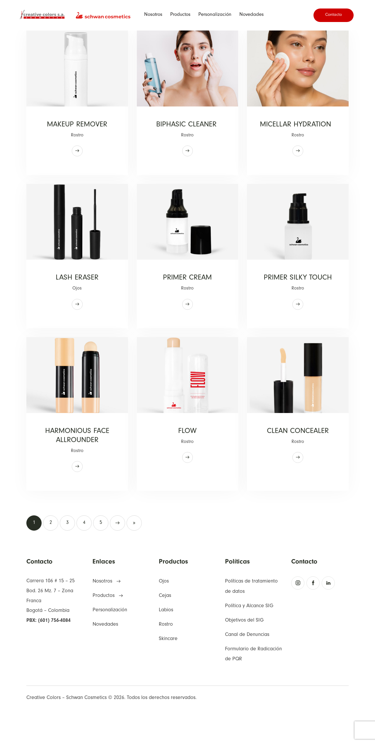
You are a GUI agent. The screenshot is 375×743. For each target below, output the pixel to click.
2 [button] (51, 554)
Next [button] (117, 554)
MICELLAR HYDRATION (298, 132)
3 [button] (67, 554)
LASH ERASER (77, 293)
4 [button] (84, 554)
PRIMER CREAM (187, 293)
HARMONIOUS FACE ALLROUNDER (77, 465)
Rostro (77, 137)
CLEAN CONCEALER (298, 460)
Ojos (77, 304)
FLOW (187, 460)
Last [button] (134, 554)
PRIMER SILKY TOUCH (298, 298)
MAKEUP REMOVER (77, 126)
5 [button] (101, 554)
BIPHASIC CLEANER (187, 126)
